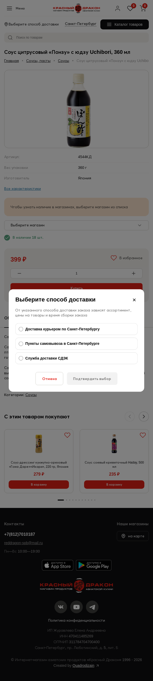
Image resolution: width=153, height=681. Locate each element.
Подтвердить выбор (92, 378)
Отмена (49, 378)
